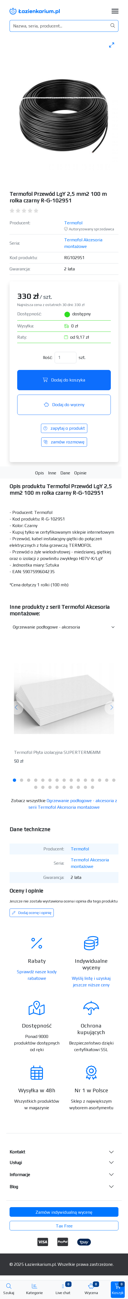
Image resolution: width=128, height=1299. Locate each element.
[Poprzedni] (16, 707)
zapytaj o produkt (64, 428)
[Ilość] (65, 357)
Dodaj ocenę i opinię (31, 912)
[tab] (14, 780)
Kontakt (17, 1151)
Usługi (16, 1162)
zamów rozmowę (64, 442)
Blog (14, 1186)
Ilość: (47, 357)
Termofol (73, 222)
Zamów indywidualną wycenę (64, 1212)
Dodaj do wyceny (64, 404)
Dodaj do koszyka (64, 380)
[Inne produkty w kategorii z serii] (64, 627)
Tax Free (64, 1226)
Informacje (20, 1174)
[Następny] (111, 707)
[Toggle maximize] (111, 44)
